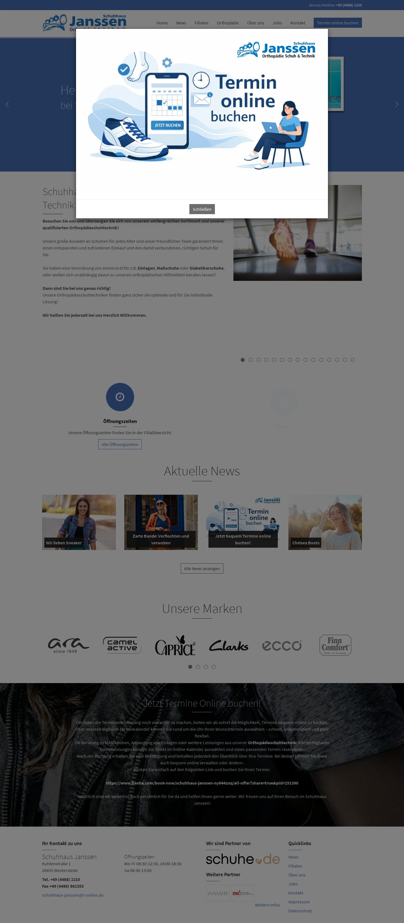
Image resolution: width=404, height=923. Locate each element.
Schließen (202, 209)
